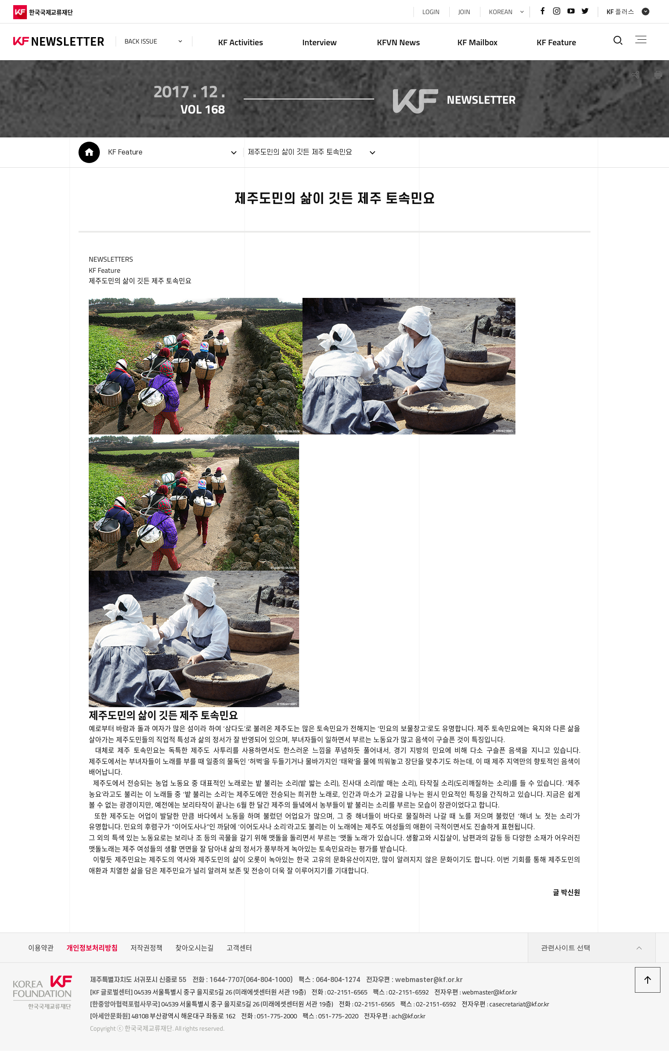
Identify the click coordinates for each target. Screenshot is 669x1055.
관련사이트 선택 (592, 952)
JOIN (464, 12)
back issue (141, 41)
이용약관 (41, 952)
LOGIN (430, 12)
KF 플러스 (620, 12)
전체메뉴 (640, 39)
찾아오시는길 (194, 952)
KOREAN (500, 12)
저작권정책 (147, 952)
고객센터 (239, 952)
